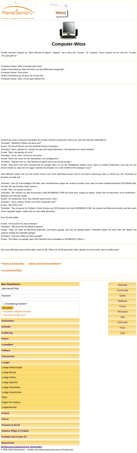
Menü (61, 12)
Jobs (122, 317)
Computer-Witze (29, 18)
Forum (122, 306)
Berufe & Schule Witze (13, 263)
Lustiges (14, 18)
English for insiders (11, 402)
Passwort (5, 295)
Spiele (123, 295)
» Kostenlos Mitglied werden (16, 311)
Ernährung (7, 332)
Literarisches (8, 356)
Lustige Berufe (9, 372)
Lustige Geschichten (12, 392)
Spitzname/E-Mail (10, 288)
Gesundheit (7, 344)
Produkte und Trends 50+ (14, 436)
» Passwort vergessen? (13, 315)
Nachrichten (7, 321)
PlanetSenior (5, 18)
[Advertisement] (68, 111)
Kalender (6, 326)
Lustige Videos (9, 377)
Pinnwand (122, 311)
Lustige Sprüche (10, 382)
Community (122, 290)
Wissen (5, 419)
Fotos (122, 328)
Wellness (5, 350)
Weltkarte (122, 301)
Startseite (122, 285)
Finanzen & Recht (10, 425)
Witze (20, 18)
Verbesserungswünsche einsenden (21, 446)
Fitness (4, 338)
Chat (122, 333)
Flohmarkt (122, 322)
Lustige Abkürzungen (12, 367)
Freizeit (5, 413)
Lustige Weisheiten (11, 387)
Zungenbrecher (9, 407)
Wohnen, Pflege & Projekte (15, 431)
